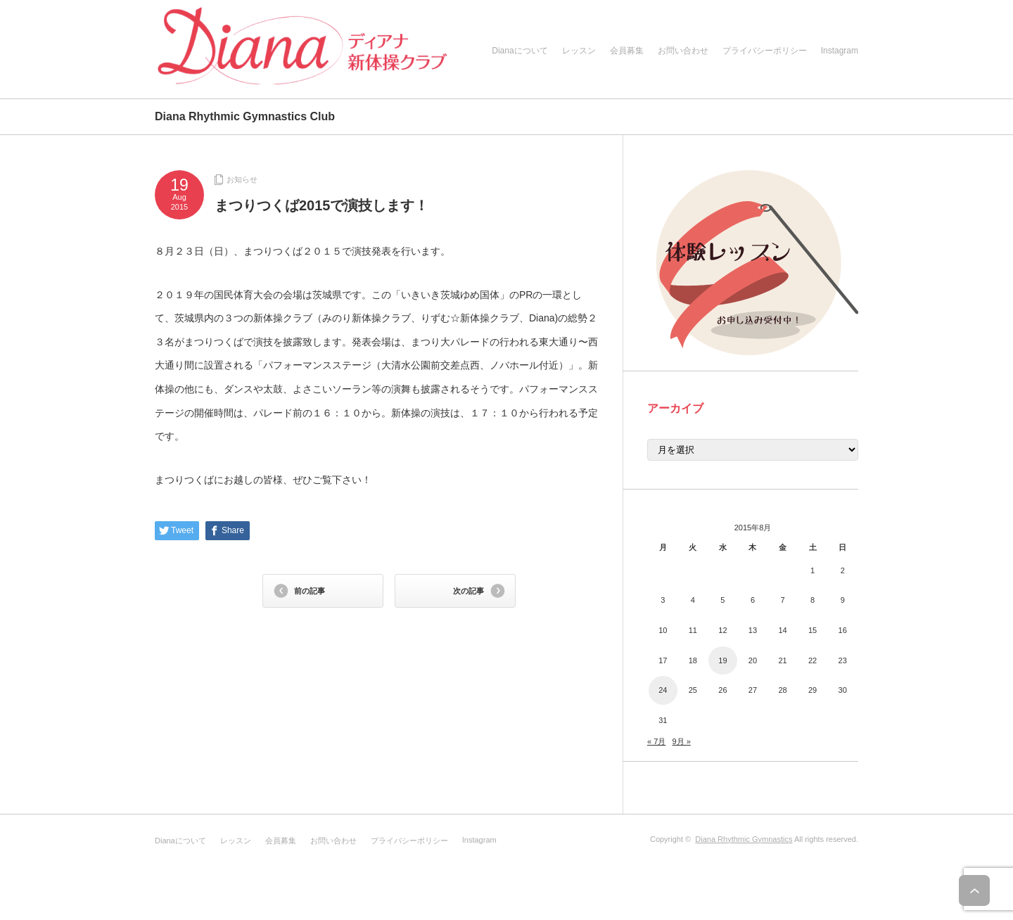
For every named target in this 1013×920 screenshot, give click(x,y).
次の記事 (468, 591)
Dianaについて (519, 51)
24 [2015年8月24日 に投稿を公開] (662, 690)
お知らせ (242, 179)
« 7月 (656, 741)
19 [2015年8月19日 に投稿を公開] (722, 660)
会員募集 (627, 51)
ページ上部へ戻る (983, 890)
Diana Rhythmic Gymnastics (743, 839)
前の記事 (309, 591)
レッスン (579, 51)
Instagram (839, 51)
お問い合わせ (683, 51)
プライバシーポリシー (764, 51)
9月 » (681, 741)
